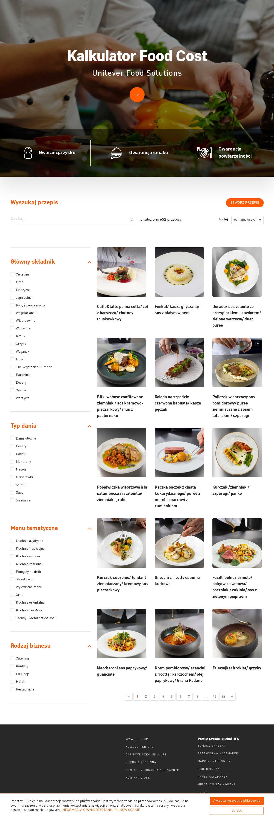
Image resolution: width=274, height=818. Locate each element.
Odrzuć (237, 810)
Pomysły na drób (26, 572)
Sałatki (18, 485)
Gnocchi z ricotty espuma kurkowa (177, 581)
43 (214, 696)
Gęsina (18, 390)
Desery (18, 382)
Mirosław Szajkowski (216, 784)
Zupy (17, 493)
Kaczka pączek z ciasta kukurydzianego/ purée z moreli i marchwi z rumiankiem (177, 496)
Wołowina (20, 328)
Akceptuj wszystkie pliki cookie (236, 801)
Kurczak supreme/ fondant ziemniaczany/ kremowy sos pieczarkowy (122, 584)
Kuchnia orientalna (28, 602)
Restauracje (22, 689)
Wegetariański (24, 313)
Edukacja (20, 674)
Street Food (22, 579)
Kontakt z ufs (138, 778)
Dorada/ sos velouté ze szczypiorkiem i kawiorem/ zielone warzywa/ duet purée (236, 316)
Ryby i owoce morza (28, 305)
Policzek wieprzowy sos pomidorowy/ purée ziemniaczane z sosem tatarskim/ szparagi (233, 406)
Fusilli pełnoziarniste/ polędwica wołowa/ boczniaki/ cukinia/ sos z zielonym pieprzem (234, 587)
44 (223, 696)
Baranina (20, 375)
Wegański (20, 352)
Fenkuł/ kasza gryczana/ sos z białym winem (177, 310)
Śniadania (20, 500)
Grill (17, 595)
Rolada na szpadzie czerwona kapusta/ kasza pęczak (178, 403)
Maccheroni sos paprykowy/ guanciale (122, 671)
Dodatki (19, 454)
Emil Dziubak (209, 769)
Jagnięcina (21, 298)
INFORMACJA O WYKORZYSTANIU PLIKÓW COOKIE (100, 810)
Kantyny (19, 666)
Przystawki (22, 477)
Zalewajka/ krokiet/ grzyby (236, 668)
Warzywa (20, 398)
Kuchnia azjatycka (27, 541)
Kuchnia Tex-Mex (26, 610)
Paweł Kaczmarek (213, 777)
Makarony (21, 462)
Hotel (17, 682)
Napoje (18, 469)
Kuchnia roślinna (26, 564)
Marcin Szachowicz (214, 761)
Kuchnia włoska (25, 556)
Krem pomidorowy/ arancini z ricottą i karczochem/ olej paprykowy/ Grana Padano (180, 674)
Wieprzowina (23, 321)
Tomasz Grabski (211, 746)
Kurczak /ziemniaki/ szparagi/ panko (230, 490)
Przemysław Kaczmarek (218, 753)
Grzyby (18, 344)
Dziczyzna (20, 290)
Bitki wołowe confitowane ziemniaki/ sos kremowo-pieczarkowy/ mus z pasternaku (120, 406)
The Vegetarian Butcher (31, 367)
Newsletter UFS (140, 747)
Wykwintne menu (26, 587)
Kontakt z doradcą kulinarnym (153, 770)
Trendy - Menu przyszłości (33, 618)
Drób (17, 282)
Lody (17, 359)
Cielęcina (20, 274)
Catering (20, 658)
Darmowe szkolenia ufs (146, 754)
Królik (18, 336)
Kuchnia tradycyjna (28, 548)
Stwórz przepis (244, 202)
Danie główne (23, 438)
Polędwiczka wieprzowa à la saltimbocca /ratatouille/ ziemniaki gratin (122, 493)
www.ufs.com (137, 739)
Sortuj (223, 219)
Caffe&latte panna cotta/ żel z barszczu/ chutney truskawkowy (122, 313)
